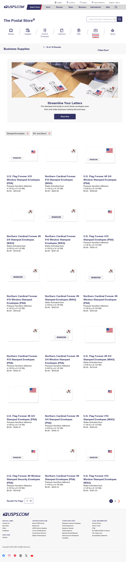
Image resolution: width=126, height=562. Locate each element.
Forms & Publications (39, 530)
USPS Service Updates (39, 528)
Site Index (5, 525)
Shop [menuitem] (71, 7)
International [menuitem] (95, 7)
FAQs (4, 528)
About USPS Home (38, 523)
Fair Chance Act (97, 533)
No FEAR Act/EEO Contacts (101, 530)
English (57, 2)
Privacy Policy (96, 523)
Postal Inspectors (67, 525)
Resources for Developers (70, 535)
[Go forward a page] (119, 501)
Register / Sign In (114, 2)
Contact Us (6, 523)
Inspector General (67, 528)
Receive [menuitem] (59, 7)
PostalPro (65, 538)
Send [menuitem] (48, 7)
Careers (4, 537)
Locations (72, 2)
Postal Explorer (67, 530)
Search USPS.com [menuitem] (116, 7)
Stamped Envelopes (16, 133)
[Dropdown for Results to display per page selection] (29, 501)
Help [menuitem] (108, 7)
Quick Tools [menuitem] (35, 7)
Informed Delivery (99, 2)
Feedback (5, 530)
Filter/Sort (103, 50)
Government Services (39, 533)
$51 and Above (40, 133)
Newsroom (35, 525)
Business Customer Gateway (71, 523)
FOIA (93, 528)
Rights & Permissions (39, 535)
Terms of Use (96, 525)
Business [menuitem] (82, 7)
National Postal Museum (70, 533)
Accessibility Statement (99, 535)
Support (84, 2)
